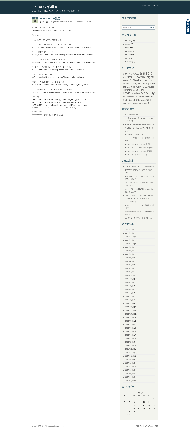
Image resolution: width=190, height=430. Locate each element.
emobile (150, 81)
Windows (128, 62)
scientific (139, 93)
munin (138, 87)
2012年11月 (129, 279)
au (124, 77)
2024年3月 (129, 230)
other (127, 58)
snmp (132, 96)
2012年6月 (129, 286)
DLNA (133, 80)
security (149, 93)
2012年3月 (129, 296)
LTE (124, 87)
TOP (156, 426)
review (128, 93)
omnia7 (135, 90)
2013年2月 (129, 268)
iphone (151, 83)
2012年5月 (129, 289)
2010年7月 (129, 367)
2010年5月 (129, 374)
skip (40, 112)
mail (128, 87)
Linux (50, 22)
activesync (128, 74)
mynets (144, 87)
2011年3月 (129, 339)
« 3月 (129, 414)
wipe (143, 103)
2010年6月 (129, 370)
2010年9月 (129, 360)
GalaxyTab (135, 84)
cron (36, 112)
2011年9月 (129, 317)
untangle (143, 100)
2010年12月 (129, 349)
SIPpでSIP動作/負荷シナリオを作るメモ (139, 166)
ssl (146, 97)
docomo (142, 80)
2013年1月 (129, 272)
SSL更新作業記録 (131, 115)
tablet (150, 96)
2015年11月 (129, 237)
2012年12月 (129, 275)
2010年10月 (129, 356)
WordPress (149, 426)
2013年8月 (129, 251)
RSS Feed (140, 426)
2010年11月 (129, 353)
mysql (151, 87)
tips (125, 99)
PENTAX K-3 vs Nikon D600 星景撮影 (138, 144)
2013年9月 (129, 247)
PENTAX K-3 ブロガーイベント (136, 155)
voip (130, 103)
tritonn (130, 100)
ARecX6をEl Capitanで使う (135, 134)
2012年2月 (129, 300)
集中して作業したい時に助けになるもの (139, 195)
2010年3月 (129, 381)
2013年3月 (129, 265)
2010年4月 (129, 377)
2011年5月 (129, 331)
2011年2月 (129, 342)
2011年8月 (129, 321)
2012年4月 (129, 293)
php (142, 90)
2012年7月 (129, 282)
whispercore (137, 103)
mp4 (133, 87)
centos (131, 77)
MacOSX (128, 51)
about (153, 3)
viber (125, 103)
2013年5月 (129, 258)
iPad (145, 84)
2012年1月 (129, 303)
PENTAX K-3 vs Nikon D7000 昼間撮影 (139, 151)
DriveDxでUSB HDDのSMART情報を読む (140, 124)
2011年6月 (129, 328)
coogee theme (53, 426)
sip (124, 96)
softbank (140, 97)
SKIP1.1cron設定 (49, 18)
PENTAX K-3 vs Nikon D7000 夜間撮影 (139, 148)
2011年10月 (129, 314)
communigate (146, 77)
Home (146, 3)
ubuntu (136, 100)
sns (135, 97)
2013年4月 (129, 261)
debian (126, 81)
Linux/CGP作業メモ (46, 7)
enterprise (126, 84)
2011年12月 (129, 307)
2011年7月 (129, 324)
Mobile (127, 55)
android (128, 41)
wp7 (147, 103)
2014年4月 (129, 240)
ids (142, 84)
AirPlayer (136, 74)
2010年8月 (129, 363)
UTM (148, 100)
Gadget (127, 44)
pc (139, 90)
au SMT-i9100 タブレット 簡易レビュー (139, 218)
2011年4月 (129, 335)
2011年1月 (129, 346)
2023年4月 (129, 233)
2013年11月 (129, 244)
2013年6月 (129, 254)
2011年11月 (129, 310)
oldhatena (127, 90)
